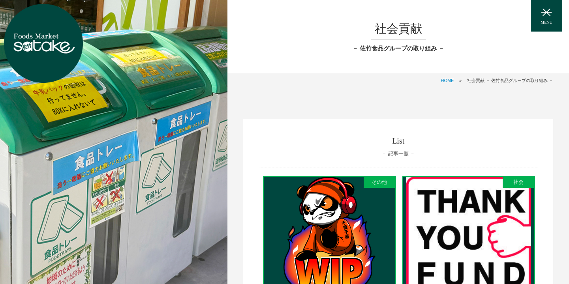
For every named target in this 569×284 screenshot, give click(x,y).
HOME (447, 80)
